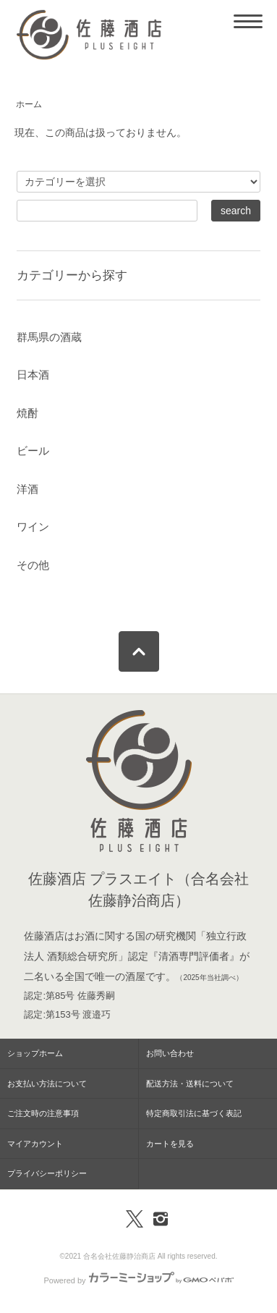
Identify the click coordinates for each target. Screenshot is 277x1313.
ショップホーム (35, 1053)
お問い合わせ (170, 1053)
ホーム (29, 104)
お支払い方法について (47, 1083)
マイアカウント (35, 1143)
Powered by (138, 1280)
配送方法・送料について (190, 1083)
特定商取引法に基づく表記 (194, 1113)
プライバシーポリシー (47, 1173)
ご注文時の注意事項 (43, 1113)
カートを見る (170, 1143)
